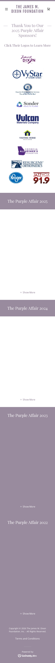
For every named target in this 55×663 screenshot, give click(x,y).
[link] (27, 9)
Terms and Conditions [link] (27, 638)
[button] (7, 9)
